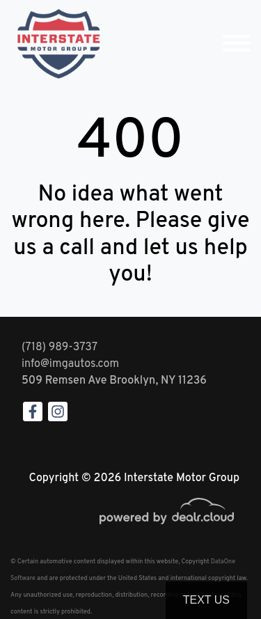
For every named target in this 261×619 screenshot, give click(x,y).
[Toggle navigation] (236, 43)
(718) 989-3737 (59, 347)
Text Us (206, 600)
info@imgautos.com (70, 364)
